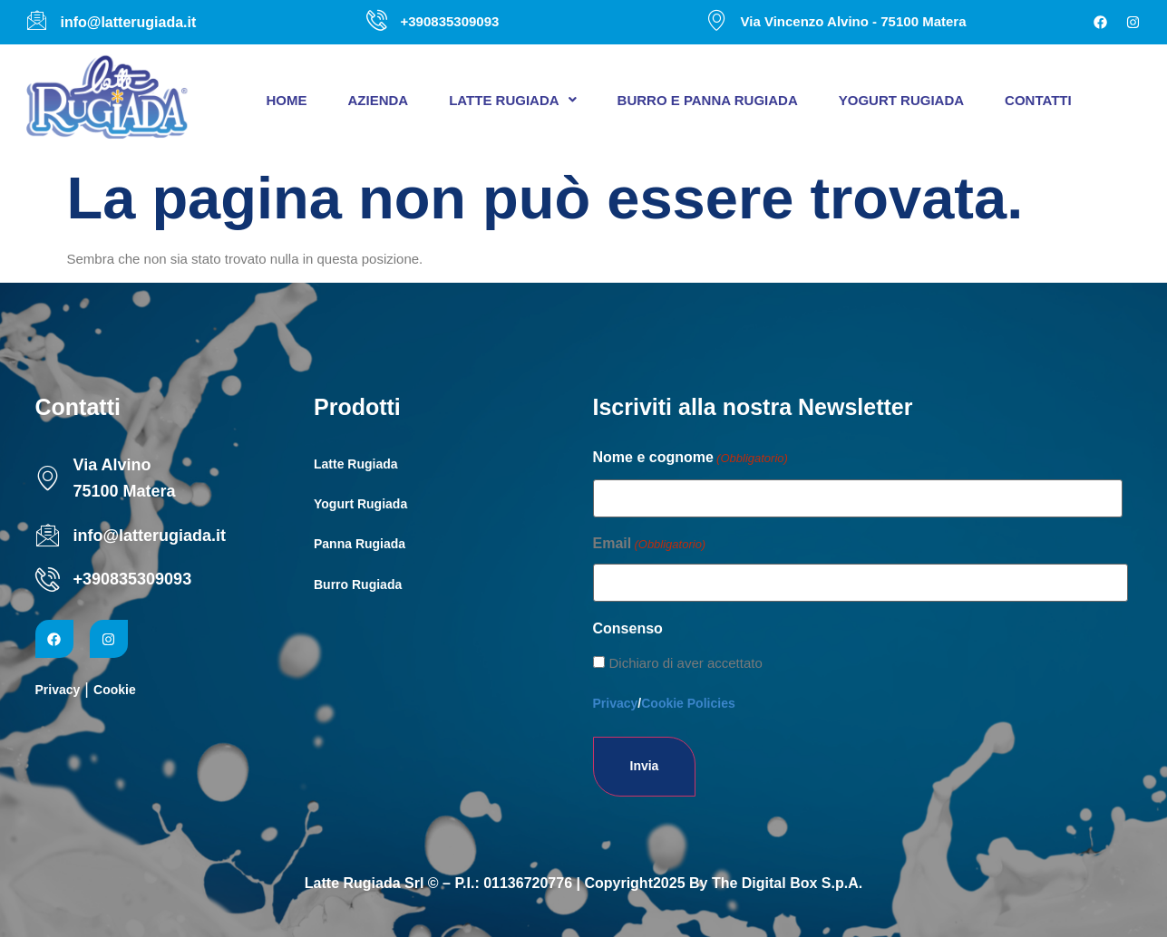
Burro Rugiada (358, 584)
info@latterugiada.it (150, 535)
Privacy (58, 689)
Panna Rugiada (359, 543)
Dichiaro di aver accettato (686, 663)
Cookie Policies (687, 703)
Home (287, 100)
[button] (512, 100)
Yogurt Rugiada (901, 100)
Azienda (378, 100)
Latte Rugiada (512, 100)
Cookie (114, 689)
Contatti (1038, 100)
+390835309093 (132, 579)
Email (649, 544)
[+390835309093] (47, 579)
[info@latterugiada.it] (47, 535)
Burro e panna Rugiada (708, 100)
